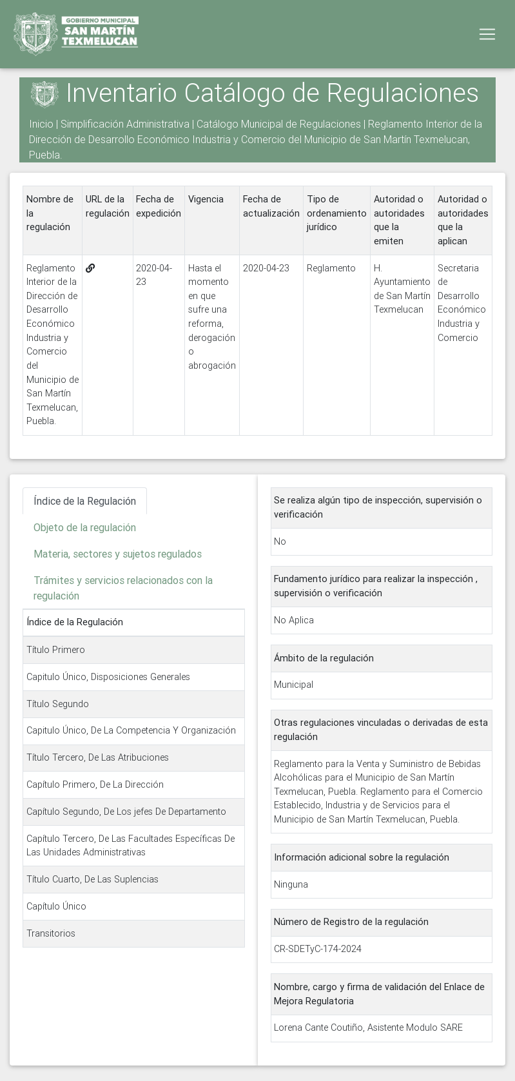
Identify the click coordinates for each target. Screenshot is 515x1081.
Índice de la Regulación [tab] (85, 500)
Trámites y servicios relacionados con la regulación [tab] (123, 588)
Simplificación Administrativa (125, 123)
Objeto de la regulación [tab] (85, 527)
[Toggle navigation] (487, 36)
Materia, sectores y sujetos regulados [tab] (118, 553)
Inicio (41, 123)
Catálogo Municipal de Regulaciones (279, 123)
